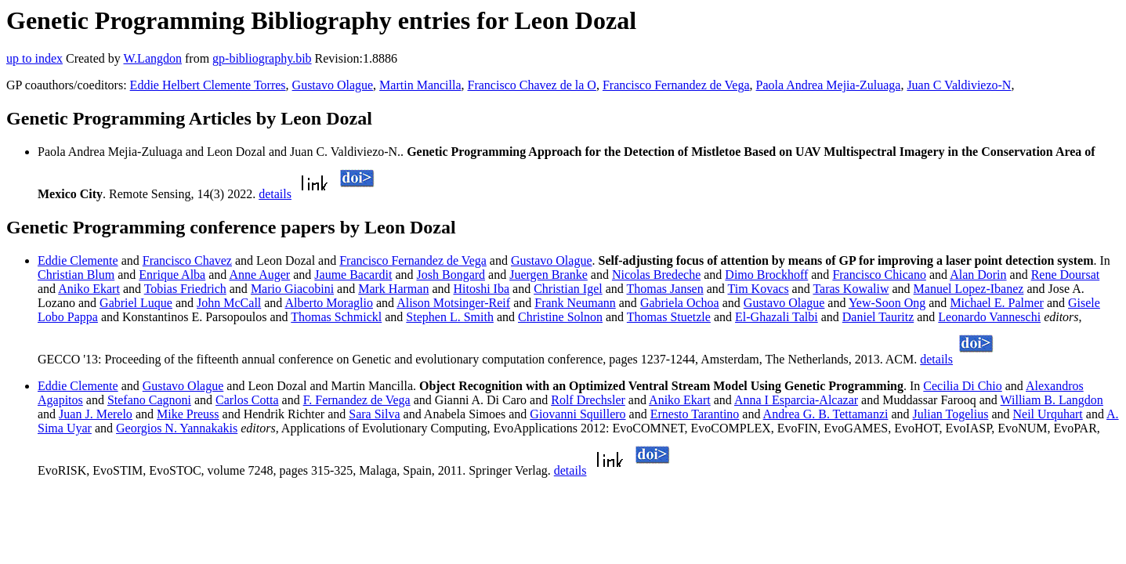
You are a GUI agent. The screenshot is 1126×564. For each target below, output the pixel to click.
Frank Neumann (575, 302)
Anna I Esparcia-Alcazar (796, 400)
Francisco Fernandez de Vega (676, 85)
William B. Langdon (1052, 400)
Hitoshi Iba (481, 288)
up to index (34, 58)
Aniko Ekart (89, 288)
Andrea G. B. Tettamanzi (826, 414)
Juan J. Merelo (95, 414)
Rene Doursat (1065, 274)
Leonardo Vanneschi (989, 317)
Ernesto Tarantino (695, 414)
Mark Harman (393, 288)
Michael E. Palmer (997, 302)
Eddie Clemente (78, 260)
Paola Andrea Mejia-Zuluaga (828, 85)
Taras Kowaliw (851, 288)
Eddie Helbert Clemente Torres (208, 85)
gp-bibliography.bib (262, 58)
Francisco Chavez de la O (532, 85)
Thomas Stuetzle (669, 317)
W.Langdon (152, 58)
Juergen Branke (548, 274)
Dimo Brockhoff (766, 274)
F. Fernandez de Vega (357, 400)
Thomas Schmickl (336, 317)
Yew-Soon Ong (887, 302)
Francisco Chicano (879, 274)
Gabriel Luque (136, 302)
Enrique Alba (172, 274)
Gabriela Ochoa (679, 302)
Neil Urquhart (1047, 414)
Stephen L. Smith (450, 317)
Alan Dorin (978, 274)
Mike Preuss (188, 414)
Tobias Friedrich (185, 288)
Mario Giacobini (292, 288)
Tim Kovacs (758, 288)
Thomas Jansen (665, 288)
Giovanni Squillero (577, 414)
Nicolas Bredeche (656, 274)
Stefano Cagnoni (149, 400)
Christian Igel (568, 288)
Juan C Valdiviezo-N (959, 85)
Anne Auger (259, 274)
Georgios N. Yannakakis (176, 428)
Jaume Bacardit (353, 274)
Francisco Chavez (187, 260)
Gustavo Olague (333, 85)
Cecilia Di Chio (962, 385)
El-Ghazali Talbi (776, 317)
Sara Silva (374, 414)
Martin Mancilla (420, 85)
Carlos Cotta (246, 400)
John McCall (229, 302)
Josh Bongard (451, 274)
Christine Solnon (560, 317)
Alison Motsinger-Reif (453, 302)
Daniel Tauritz (878, 317)
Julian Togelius (951, 414)
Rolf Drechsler (588, 400)
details (275, 194)
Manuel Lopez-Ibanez (969, 288)
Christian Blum (76, 274)
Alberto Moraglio (328, 302)
